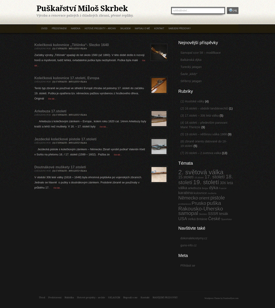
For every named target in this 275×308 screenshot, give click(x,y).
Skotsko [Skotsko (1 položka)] (203, 214)
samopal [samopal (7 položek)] (188, 213)
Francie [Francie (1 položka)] (223, 188)
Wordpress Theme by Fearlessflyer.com (221, 298)
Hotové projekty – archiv (100, 28)
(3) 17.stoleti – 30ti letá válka (199, 115)
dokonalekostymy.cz (193, 238)
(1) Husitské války (192, 101)
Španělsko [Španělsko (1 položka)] (226, 219)
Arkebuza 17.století (50, 111)
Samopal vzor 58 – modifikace (200, 52)
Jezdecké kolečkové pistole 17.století (65, 139)
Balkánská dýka (191, 60)
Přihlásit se (187, 265)
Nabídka (75, 28)
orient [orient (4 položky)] (204, 198)
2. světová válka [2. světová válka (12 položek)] (200, 172)
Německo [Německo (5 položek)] (188, 198)
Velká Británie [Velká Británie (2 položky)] (197, 219)
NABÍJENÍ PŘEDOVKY (180, 28)
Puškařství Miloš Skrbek (82, 8)
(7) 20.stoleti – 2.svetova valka (200, 153)
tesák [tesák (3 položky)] (223, 214)
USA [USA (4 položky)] (182, 218)
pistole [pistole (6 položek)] (217, 198)
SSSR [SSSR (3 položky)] (213, 214)
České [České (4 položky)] (214, 218)
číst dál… (52, 99)
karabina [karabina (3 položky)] (185, 193)
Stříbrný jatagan (191, 81)
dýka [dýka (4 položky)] (213, 187)
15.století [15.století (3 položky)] (186, 177)
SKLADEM (125, 28)
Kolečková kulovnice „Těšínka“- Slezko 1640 (71, 45)
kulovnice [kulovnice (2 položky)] (200, 193)
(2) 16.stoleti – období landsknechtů (204, 108)
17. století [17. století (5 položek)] (215, 177)
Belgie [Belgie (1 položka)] (205, 188)
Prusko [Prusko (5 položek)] (199, 203)
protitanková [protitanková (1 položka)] (184, 204)
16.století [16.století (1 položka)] (199, 177)
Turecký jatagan (191, 67)
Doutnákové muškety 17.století (60, 167)
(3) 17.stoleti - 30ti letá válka (69, 48)
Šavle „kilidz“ (188, 74)
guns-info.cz (188, 245)
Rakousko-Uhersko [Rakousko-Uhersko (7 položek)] (200, 209)
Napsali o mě (142, 28)
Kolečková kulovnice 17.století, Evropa (66, 78)
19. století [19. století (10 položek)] (206, 182)
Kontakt (159, 28)
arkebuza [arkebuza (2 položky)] (194, 188)
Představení (59, 28)
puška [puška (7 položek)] (214, 203)
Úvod (44, 28)
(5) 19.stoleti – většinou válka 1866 (203, 134)
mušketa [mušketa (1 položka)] (212, 193)
